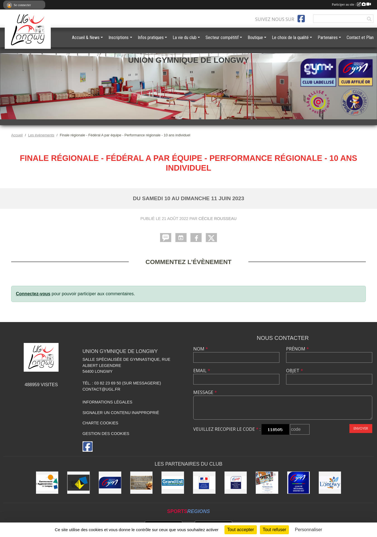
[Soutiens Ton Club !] (267, 482)
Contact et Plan (360, 37)
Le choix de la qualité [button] (290, 37)
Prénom (297, 349)
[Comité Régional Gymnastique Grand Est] (298, 482)
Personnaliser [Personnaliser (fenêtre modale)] (308, 529)
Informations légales (107, 402)
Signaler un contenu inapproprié (121, 412)
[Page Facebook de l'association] (301, 18)
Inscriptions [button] (118, 37)
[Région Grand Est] (172, 482)
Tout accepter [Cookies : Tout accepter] (240, 529)
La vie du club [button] (185, 37)
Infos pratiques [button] (151, 37)
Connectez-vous (33, 293)
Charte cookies (100, 423)
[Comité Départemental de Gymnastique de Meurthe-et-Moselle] (235, 482)
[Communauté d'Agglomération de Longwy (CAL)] (47, 482)
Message (205, 392)
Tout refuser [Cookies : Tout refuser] (274, 529)
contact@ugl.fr (101, 389)
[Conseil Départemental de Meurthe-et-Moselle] (78, 482)
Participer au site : (351, 4)
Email (201, 370)
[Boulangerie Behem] (141, 482)
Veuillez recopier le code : (226, 429)
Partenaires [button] (328, 37)
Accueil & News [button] (86, 37)
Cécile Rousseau (218, 218)
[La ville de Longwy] (330, 482)
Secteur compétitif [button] (222, 37)
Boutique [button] (255, 37)
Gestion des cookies (106, 433)
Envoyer (361, 428)
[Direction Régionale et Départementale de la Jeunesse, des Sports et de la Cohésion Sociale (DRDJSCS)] (204, 482)
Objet (294, 370)
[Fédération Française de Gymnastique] (110, 482)
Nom (200, 349)
